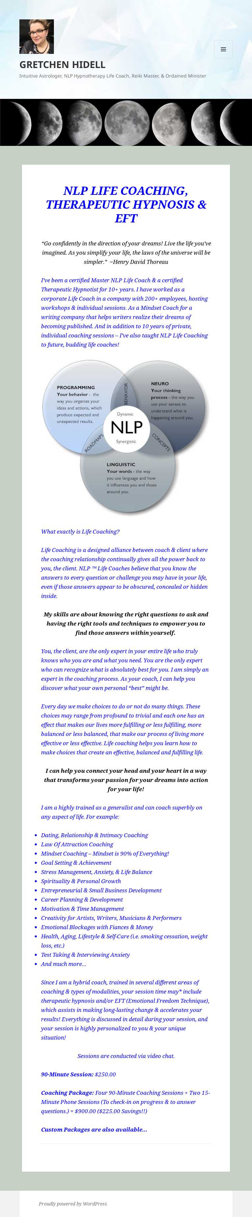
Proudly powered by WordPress (73, 1204)
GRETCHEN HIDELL (62, 64)
